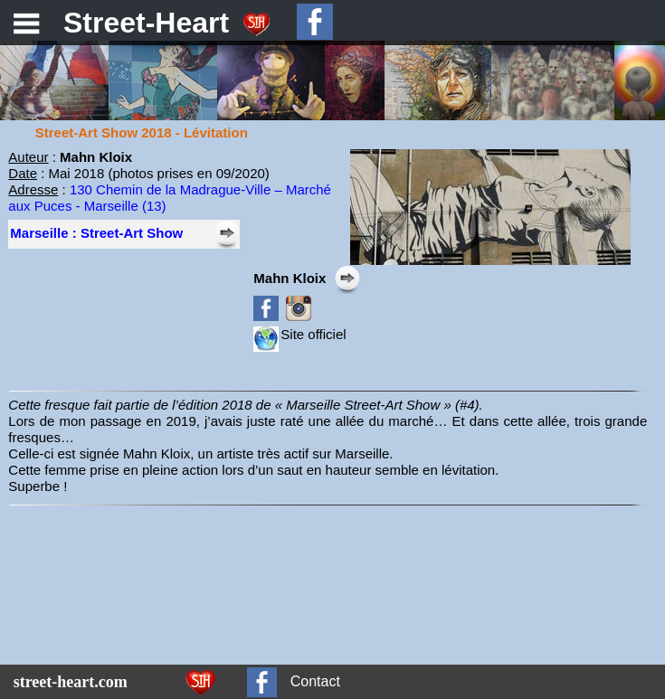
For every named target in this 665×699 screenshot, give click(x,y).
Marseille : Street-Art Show (96, 233)
